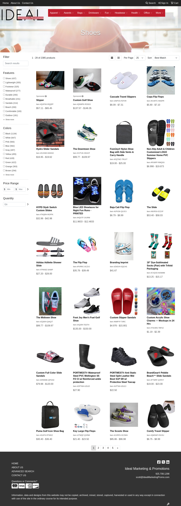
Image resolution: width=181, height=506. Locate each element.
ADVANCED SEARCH (23, 471)
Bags (81, 13)
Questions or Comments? (24, 481)
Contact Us (27, 3)
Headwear (121, 13)
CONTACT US (19, 475)
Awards (69, 13)
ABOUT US (17, 467)
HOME (15, 463)
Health (135, 13)
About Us (15, 3)
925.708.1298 (162, 474)
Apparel (55, 13)
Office (148, 13)
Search (151, 3)
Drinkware (95, 13)
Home (6, 3)
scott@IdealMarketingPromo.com (152, 477)
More (159, 13)
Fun (108, 13)
